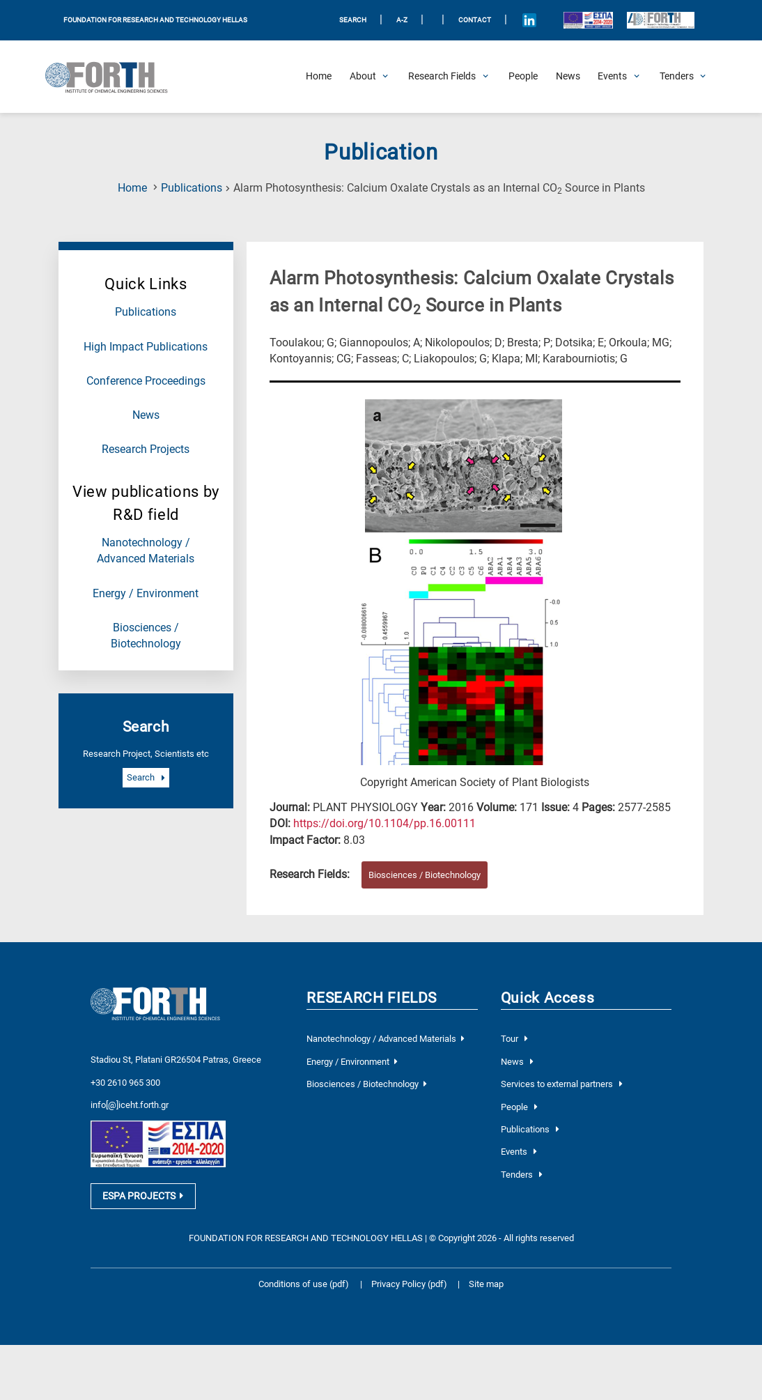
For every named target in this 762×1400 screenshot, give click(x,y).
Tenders (522, 1174)
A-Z (401, 19)
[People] (523, 76)
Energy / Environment (146, 593)
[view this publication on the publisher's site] (384, 823)
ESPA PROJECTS (142, 1206)
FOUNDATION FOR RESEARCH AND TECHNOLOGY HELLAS (155, 19)
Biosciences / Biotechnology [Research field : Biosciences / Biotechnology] (424, 875)
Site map (486, 1294)
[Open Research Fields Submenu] (442, 76)
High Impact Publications (146, 347)
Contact (474, 19)
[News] (568, 76)
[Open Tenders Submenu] (677, 76)
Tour (514, 1038)
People (519, 1107)
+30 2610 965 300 (125, 1081)
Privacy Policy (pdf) (410, 1294)
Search (145, 778)
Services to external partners (562, 1084)
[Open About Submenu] (363, 76)
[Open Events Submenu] (612, 76)
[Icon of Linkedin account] (529, 20)
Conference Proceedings (145, 381)
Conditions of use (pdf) (303, 1294)
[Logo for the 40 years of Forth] (660, 20)
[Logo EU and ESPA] (588, 20)
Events (519, 1151)
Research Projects (145, 449)
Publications (191, 188)
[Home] (319, 76)
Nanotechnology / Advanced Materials (385, 1038)
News (146, 415)
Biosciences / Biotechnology (366, 1084)
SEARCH (352, 19)
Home (132, 188)
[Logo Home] (112, 76)
